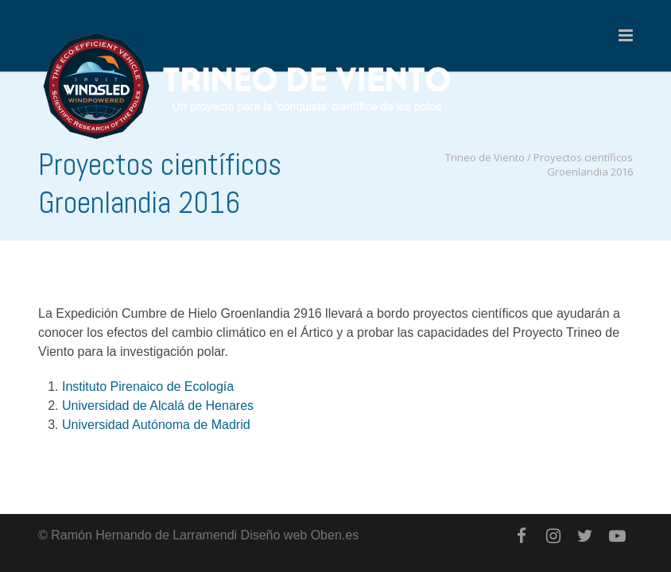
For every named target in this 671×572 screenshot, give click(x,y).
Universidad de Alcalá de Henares (158, 405)
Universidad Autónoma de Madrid (156, 424)
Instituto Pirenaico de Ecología (148, 386)
